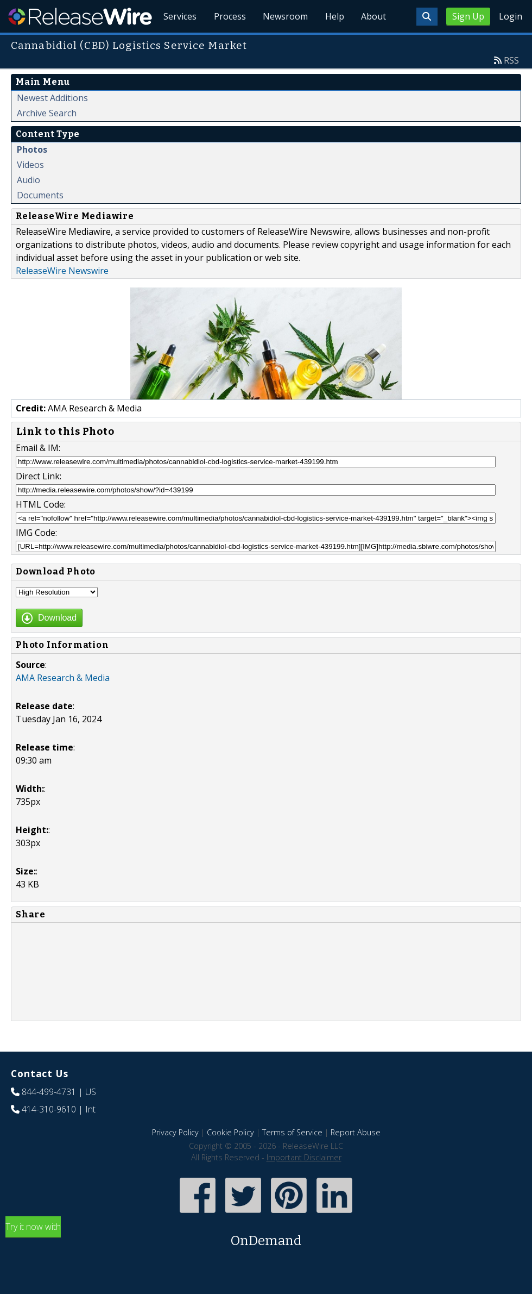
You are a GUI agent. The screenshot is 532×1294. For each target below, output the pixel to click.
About (373, 43)
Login (510, 16)
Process (229, 43)
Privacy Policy (175, 1157)
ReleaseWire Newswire (62, 296)
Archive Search (47, 138)
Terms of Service (292, 1157)
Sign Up (468, 16)
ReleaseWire (80, 16)
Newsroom (284, 43)
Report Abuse (356, 1157)
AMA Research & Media (63, 703)
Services (178, 43)
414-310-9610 (49, 1134)
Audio (28, 205)
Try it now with (266, 1261)
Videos (30, 190)
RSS (511, 85)
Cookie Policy (230, 1157)
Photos (32, 174)
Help (334, 43)
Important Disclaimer (304, 1182)
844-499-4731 (49, 1117)
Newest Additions (52, 123)
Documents (40, 220)
